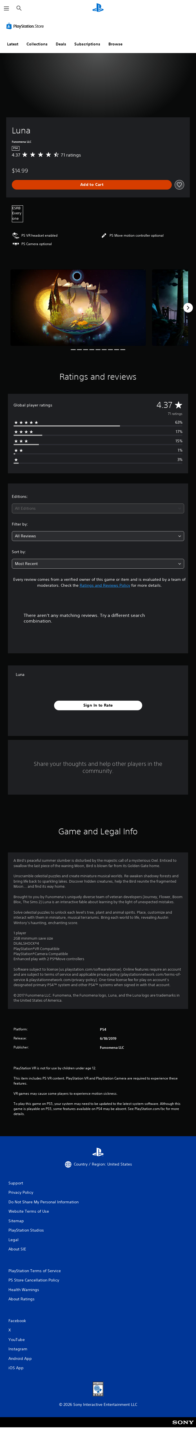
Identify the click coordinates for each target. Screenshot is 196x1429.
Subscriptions (87, 44)
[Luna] (78, 307)
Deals (61, 44)
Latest (12, 44)
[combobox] (98, 508)
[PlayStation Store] (26, 25)
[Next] (188, 308)
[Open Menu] (6, 8)
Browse (115, 44)
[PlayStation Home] (98, 8)
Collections (37, 44)
